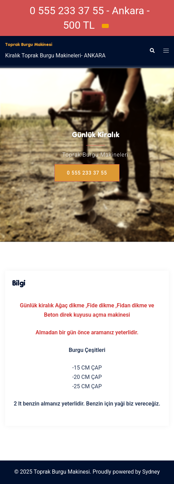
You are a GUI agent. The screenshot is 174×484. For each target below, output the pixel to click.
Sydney (151, 471)
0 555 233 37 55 (87, 173)
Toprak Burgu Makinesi (28, 45)
